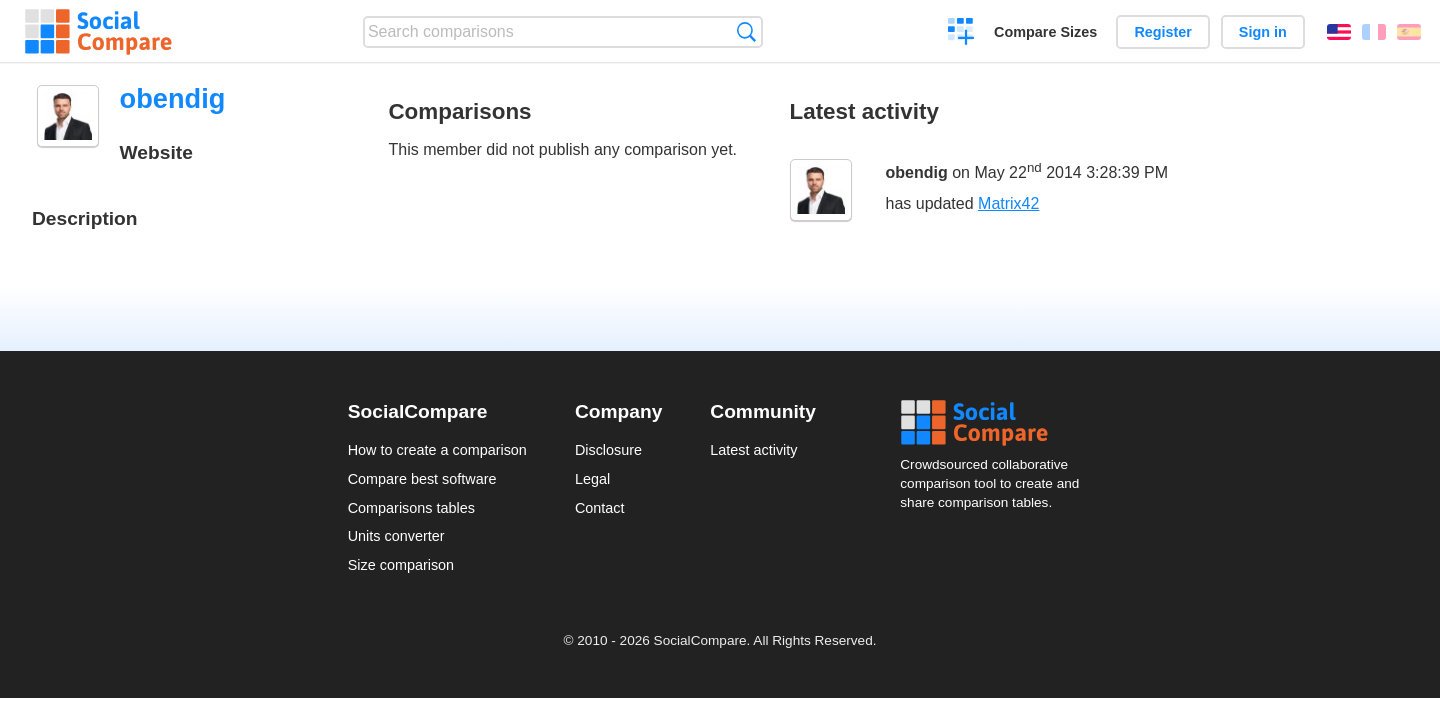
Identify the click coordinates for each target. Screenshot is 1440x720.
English (1339, 32)
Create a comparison (961, 34)
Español (1409, 32)
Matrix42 (1008, 203)
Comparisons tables (411, 508)
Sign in (1263, 32)
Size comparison (401, 565)
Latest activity (753, 450)
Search (746, 31)
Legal (592, 479)
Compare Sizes (1045, 32)
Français (1374, 32)
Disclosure (608, 450)
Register (1163, 32)
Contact (600, 508)
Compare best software (422, 479)
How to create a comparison (437, 450)
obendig (917, 173)
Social (996, 423)
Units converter (396, 536)
